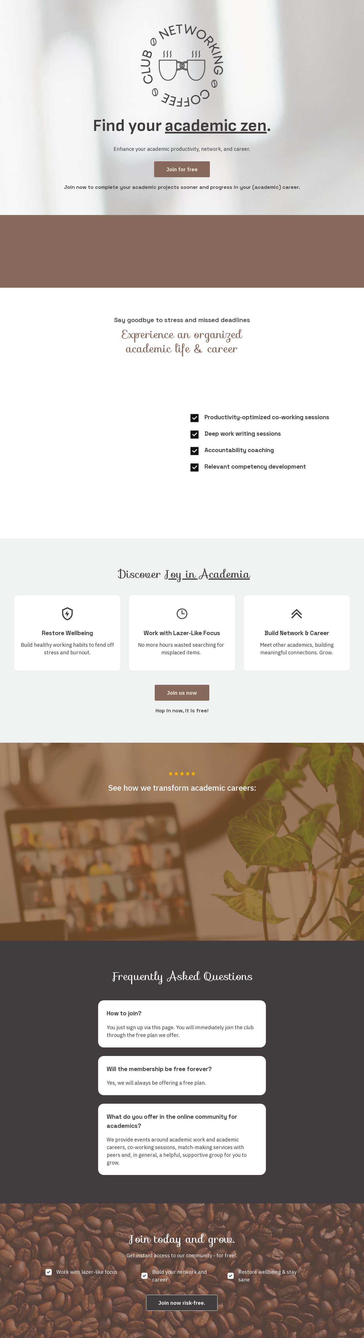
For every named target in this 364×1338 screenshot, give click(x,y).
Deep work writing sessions (242, 433)
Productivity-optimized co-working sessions (266, 416)
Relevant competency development (255, 466)
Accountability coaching (239, 449)
